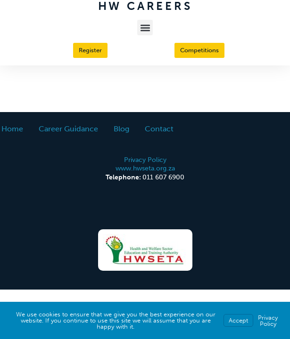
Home (12, 128)
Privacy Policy (145, 159)
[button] (145, 27)
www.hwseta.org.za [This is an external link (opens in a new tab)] (145, 168)
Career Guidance (68, 128)
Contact (159, 128)
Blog (121, 128)
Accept (238, 320)
